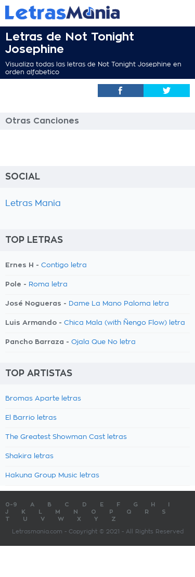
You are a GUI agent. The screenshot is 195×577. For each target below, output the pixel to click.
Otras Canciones (42, 121)
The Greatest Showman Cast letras (66, 437)
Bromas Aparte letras (43, 398)
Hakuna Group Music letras (52, 475)
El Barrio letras (31, 418)
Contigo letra (64, 265)
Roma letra (48, 284)
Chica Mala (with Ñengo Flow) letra (124, 323)
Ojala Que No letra (103, 342)
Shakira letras (29, 456)
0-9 (11, 504)
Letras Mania (33, 203)
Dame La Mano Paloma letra (119, 303)
